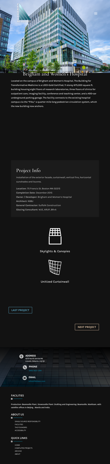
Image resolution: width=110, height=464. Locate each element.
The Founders (21, 427)
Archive (18, 451)
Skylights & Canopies (55, 251)
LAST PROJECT (20, 310)
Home (17, 445)
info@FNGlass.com (37, 381)
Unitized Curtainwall (55, 281)
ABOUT (17, 454)
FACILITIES (19, 424)
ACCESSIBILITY (20, 430)
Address (30, 355)
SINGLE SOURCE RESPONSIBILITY (27, 421)
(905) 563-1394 (35, 370)
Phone (33, 366)
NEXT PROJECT (87, 327)
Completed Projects (23, 448)
